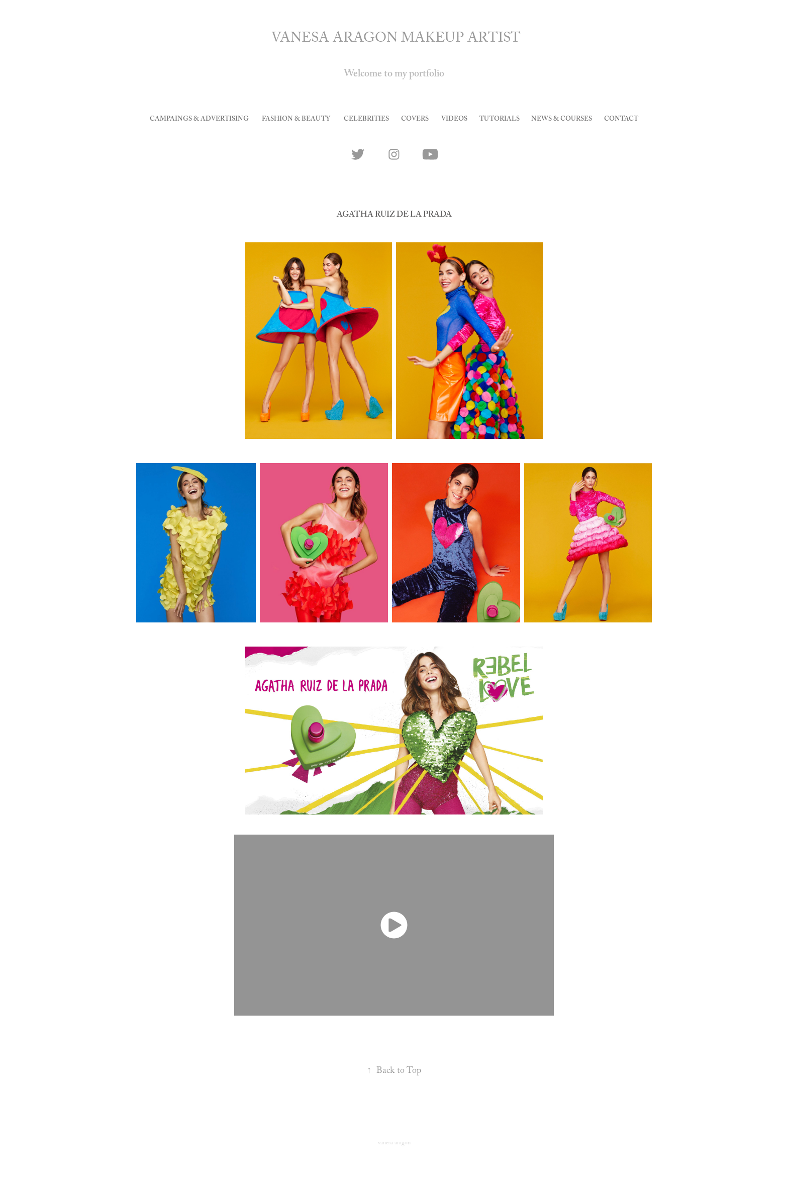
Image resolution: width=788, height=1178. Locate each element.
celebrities (366, 119)
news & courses (561, 119)
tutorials (499, 119)
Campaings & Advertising (199, 119)
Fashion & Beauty (296, 119)
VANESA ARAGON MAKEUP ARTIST (396, 40)
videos (454, 119)
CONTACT (621, 119)
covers (415, 119)
